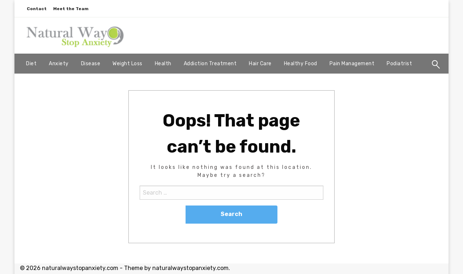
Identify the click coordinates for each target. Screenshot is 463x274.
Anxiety (59, 64)
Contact (37, 8)
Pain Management (352, 64)
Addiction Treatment (210, 64)
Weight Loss (127, 64)
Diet (31, 64)
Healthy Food (300, 64)
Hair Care (260, 64)
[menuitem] (31, 64)
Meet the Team (71, 8)
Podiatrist (399, 64)
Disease (91, 64)
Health (163, 64)
